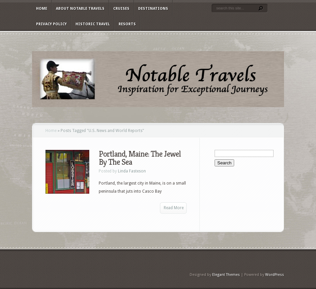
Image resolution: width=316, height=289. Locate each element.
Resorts (127, 24)
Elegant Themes (226, 274)
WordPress (274, 274)
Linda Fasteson (132, 171)
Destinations (153, 8)
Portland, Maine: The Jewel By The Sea (140, 158)
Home (41, 8)
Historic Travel (92, 24)
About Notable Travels (80, 8)
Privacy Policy (51, 24)
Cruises (121, 8)
